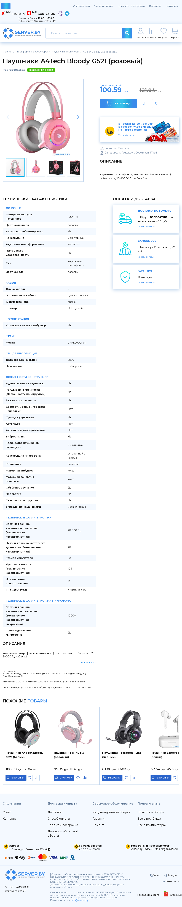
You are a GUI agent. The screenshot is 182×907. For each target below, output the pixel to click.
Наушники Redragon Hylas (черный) (121, 755)
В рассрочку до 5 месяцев (136, 126)
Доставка (155, 6)
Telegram (171, 875)
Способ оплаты (59, 818)
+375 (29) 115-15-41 (142, 849)
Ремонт (98, 825)
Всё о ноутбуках (149, 818)
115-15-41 (19, 14)
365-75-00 (46, 14)
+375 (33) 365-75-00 (166, 849)
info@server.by (79, 900)
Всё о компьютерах (151, 825)
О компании (81, 6)
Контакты (172, 6)
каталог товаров (6, 6)
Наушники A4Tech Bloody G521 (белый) (24, 755)
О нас (7, 812)
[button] (77, 117)
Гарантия (99, 818)
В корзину (118, 103)
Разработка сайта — (150, 894)
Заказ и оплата (103, 6)
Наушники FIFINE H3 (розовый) (69, 755)
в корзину (18, 778)
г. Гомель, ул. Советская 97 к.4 (37, 20)
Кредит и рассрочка (131, 6)
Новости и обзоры (151, 812)
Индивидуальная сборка (111, 812)
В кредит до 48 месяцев (135, 123)
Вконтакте (170, 881)
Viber (155, 875)
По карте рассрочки (132, 129)
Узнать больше (126, 135)
